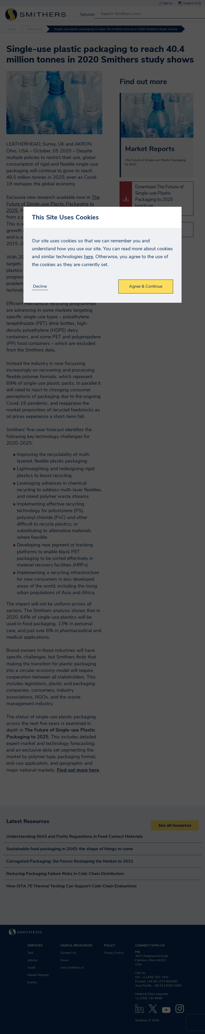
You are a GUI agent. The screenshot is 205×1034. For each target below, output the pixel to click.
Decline (40, 286)
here (88, 256)
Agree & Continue (145, 286)
